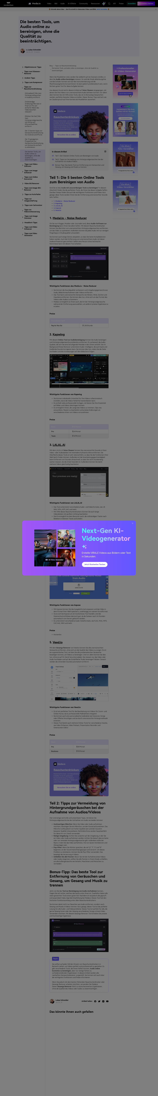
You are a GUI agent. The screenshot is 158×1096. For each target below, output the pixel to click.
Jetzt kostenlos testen (94, 564)
